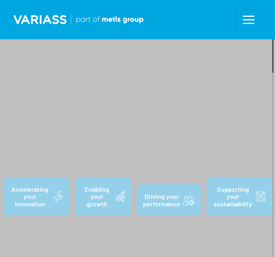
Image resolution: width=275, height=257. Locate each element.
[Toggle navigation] (248, 19)
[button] (248, 19)
